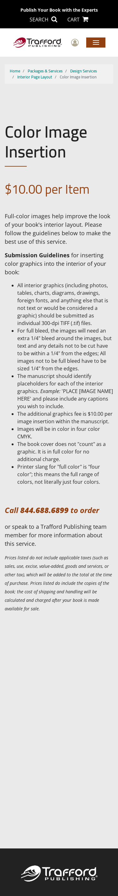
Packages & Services (45, 71)
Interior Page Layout (34, 77)
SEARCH (43, 19)
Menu (95, 42)
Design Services (83, 71)
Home (15, 71)
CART (77, 19)
